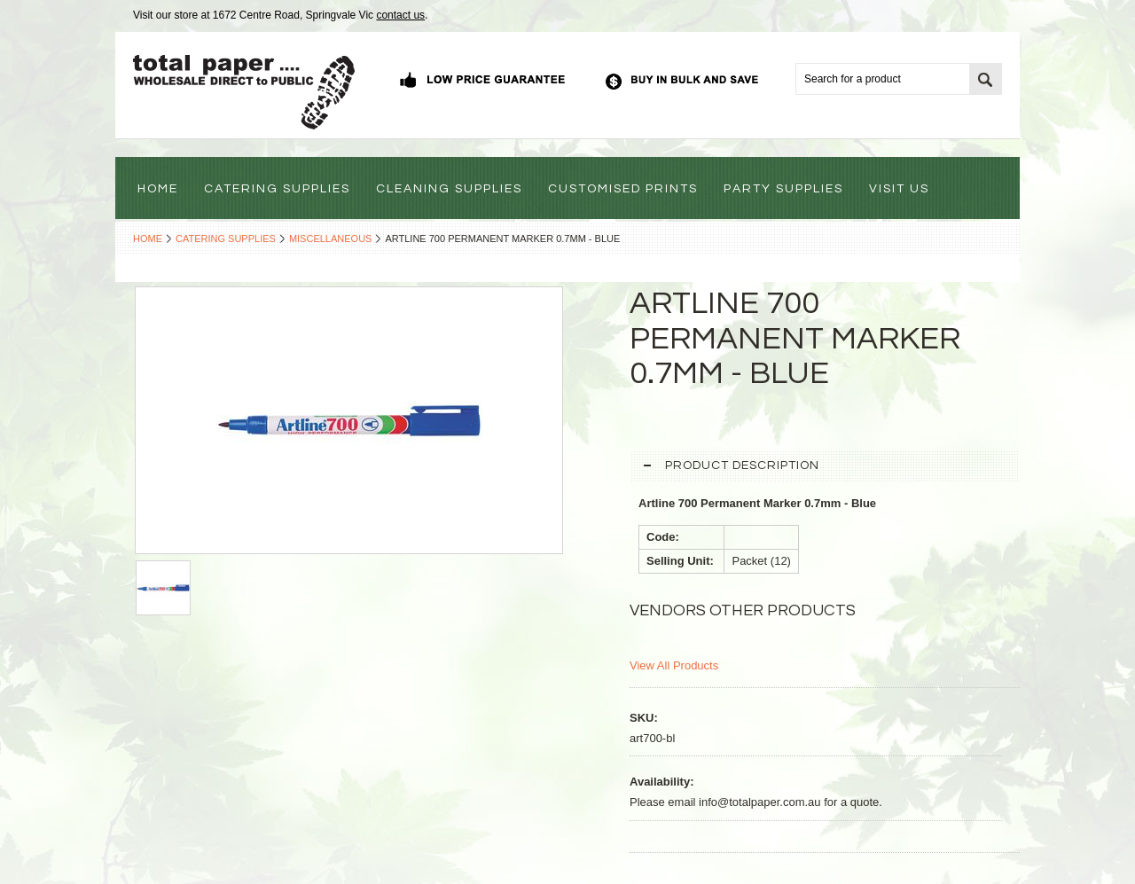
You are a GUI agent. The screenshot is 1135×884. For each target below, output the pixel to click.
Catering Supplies (226, 238)
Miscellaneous (330, 238)
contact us (400, 15)
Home (147, 238)
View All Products (674, 665)
